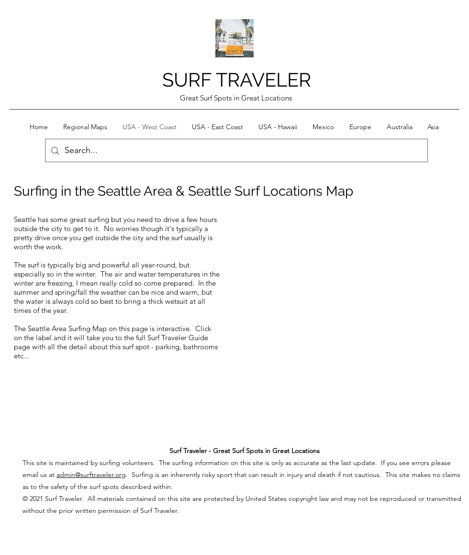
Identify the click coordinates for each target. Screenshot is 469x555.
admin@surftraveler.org (91, 474)
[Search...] (236, 150)
